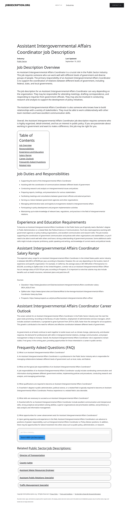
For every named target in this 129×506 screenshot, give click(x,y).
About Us (58, 5)
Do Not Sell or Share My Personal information (88, 494)
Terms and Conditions (66, 494)
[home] (17, 5)
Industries (70, 5)
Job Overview (25, 145)
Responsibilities (26, 148)
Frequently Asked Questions (32, 162)
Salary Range (25, 155)
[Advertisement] (64, 26)
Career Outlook (26, 158)
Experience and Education (31, 152)
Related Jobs (25, 165)
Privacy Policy (54, 494)
